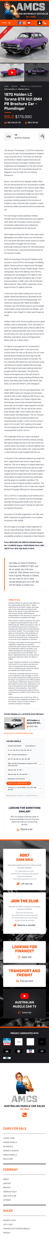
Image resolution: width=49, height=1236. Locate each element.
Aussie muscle (10, 1142)
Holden (14, 86)
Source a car (9, 1220)
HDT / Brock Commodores (18, 755)
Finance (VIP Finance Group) (16, 1229)
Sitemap (7, 1200)
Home (6, 86)
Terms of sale (10, 1192)
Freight (6, 1233)
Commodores (31, 746)
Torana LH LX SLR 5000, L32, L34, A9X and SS (24, 789)
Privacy (6, 1188)
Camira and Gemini (15, 746)
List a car (7, 1225)
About (6, 1179)
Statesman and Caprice (17, 779)
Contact (7, 1184)
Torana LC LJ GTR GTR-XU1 (31, 86)
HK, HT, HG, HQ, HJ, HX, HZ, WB (19, 759)
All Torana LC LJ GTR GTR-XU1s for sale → (19, 733)
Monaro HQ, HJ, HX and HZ (18, 775)
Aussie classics (10, 1151)
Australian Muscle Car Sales (24, 937)
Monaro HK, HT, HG (16, 770)
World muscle (10, 1155)
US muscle (8, 1147)
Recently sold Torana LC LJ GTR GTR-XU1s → (22, 796)
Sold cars (8, 1159)
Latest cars (9, 1138)
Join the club (9, 1196)
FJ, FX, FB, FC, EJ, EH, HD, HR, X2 (20, 750)
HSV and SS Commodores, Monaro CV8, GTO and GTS (24, 765)
